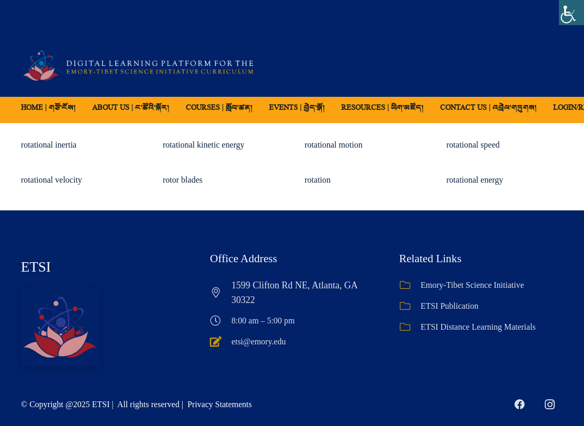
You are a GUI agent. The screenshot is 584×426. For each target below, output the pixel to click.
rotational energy (474, 179)
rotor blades (183, 179)
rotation (318, 179)
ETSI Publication (450, 305)
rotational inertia (48, 144)
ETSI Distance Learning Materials (478, 326)
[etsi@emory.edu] (220, 342)
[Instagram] (550, 404)
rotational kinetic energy (203, 144)
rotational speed (473, 144)
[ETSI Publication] (410, 306)
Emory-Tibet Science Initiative (472, 285)
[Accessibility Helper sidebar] (571, 12)
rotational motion (334, 144)
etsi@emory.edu (258, 341)
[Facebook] (520, 404)
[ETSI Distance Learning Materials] (410, 327)
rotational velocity (51, 179)
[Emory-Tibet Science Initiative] (410, 285)
